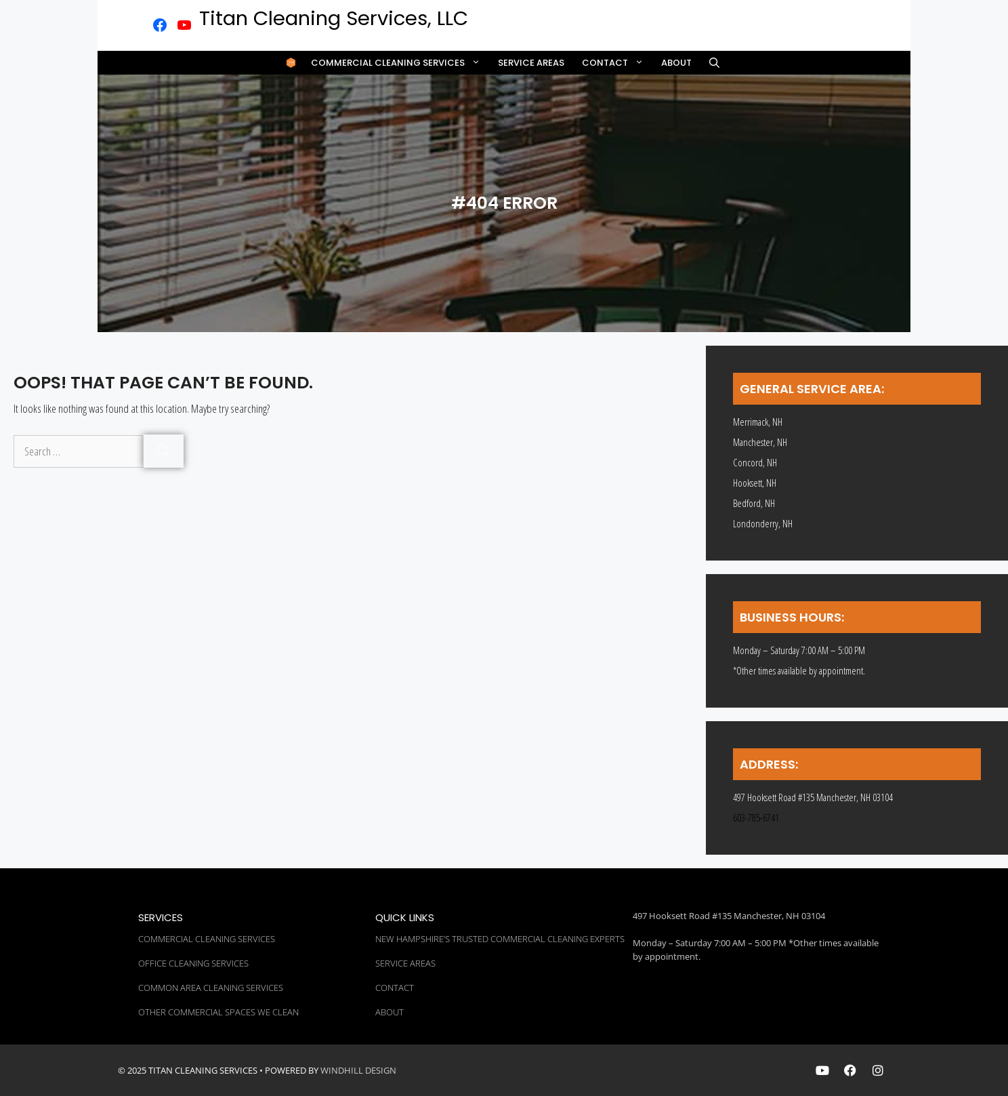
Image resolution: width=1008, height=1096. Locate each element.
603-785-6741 (756, 817)
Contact (617, 63)
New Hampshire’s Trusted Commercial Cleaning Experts (500, 939)
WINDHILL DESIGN (358, 1070)
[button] (714, 63)
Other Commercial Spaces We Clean (218, 1012)
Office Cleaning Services (193, 963)
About (676, 62)
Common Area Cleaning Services (210, 987)
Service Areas (531, 62)
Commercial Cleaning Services (400, 63)
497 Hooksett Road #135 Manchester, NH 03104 (729, 916)
